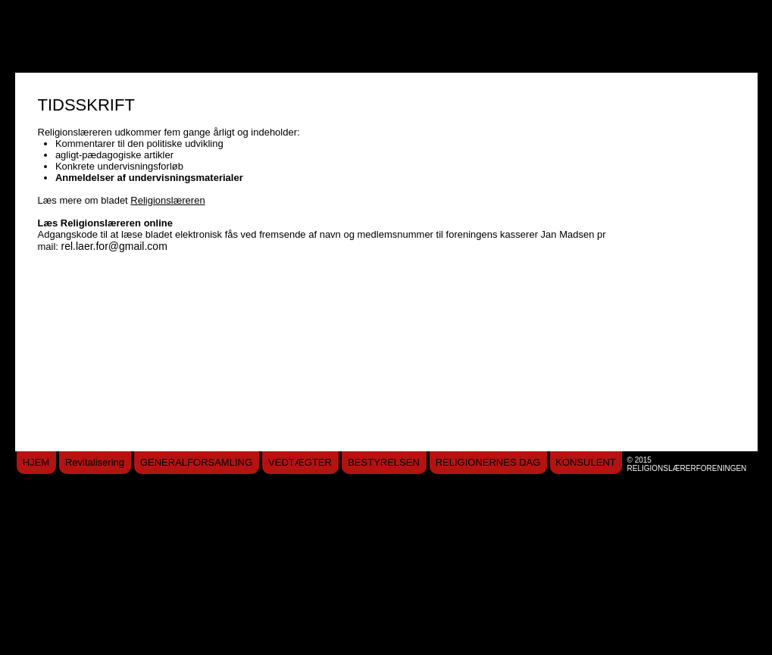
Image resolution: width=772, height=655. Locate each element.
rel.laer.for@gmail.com (114, 246)
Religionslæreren (167, 200)
